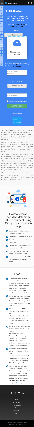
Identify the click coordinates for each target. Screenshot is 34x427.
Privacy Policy (17, 66)
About (16, 413)
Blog (16, 408)
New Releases (17, 405)
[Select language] (27, 3)
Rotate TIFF (17, 123)
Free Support (16, 402)
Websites (16, 410)
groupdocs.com (19, 24)
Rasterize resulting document (18, 101)
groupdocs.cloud (17, 26)
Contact (24, 424)
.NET (16, 383)
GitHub (13, 373)
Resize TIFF (17, 119)
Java (20, 383)
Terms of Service (21, 65)
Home (16, 399)
